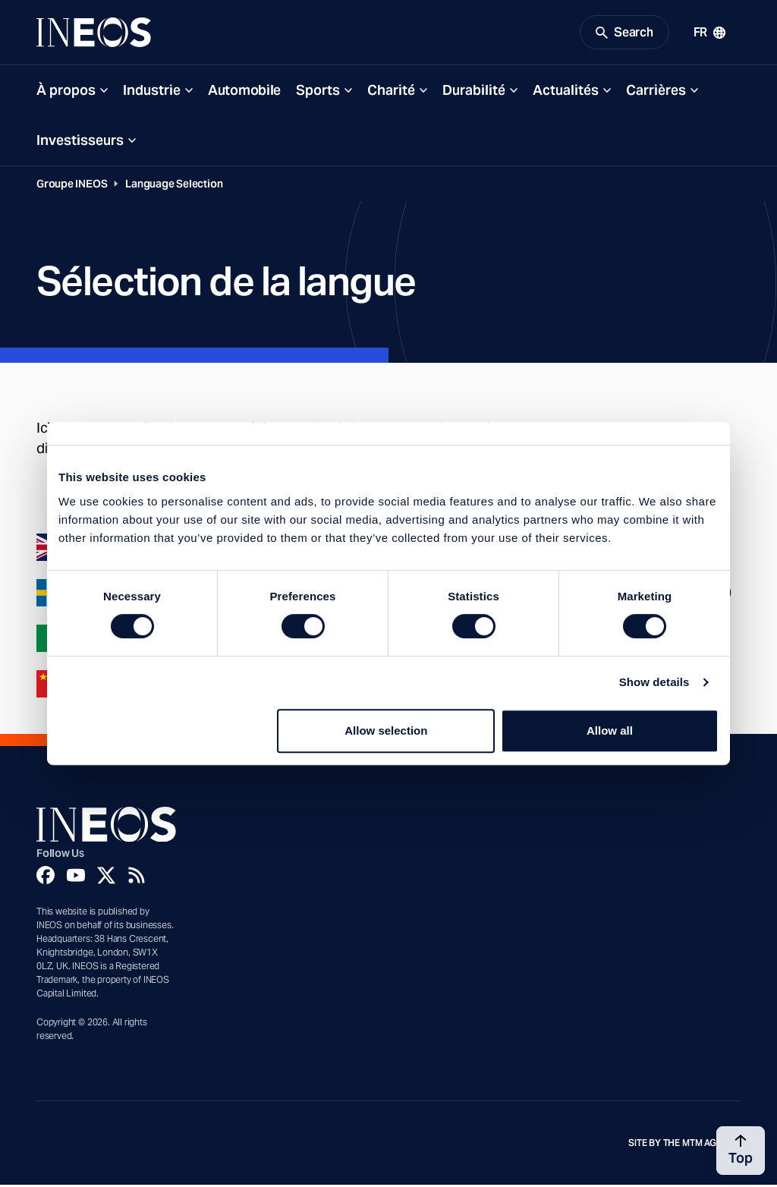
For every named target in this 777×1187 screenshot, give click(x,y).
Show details (654, 681)
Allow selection (385, 730)
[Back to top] (740, 1150)
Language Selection (173, 186)
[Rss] (136, 877)
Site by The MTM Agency (684, 1145)
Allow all (610, 730)
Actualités (566, 92)
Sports (318, 92)
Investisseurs (80, 142)
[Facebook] (45, 877)
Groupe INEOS (71, 186)
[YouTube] (76, 877)
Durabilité (473, 92)
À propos (66, 92)
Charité (391, 92)
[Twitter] (106, 877)
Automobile (244, 92)
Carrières (656, 92)
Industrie (152, 92)
